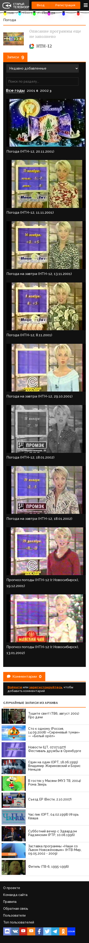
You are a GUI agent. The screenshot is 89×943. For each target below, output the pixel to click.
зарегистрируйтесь (45, 687)
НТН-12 (28, 13)
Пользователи (14, 915)
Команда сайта (15, 895)
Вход (41, 5)
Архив (8, 13)
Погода (48, 13)
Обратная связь (15, 908)
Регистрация (65, 5)
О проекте (11, 888)
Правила (9, 902)
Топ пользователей (18, 922)
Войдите (15, 687)
